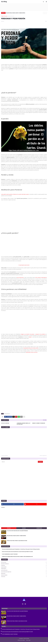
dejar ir (30, 337)
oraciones (24, 576)
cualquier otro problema (40, 334)
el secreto (24, 565)
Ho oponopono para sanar (24, 265)
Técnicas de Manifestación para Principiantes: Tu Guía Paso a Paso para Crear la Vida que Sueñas (21, 549)
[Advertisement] (24, 7)
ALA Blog (4, 2)
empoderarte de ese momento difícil (30, 348)
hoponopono (24, 568)
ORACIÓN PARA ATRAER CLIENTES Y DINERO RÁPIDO (15, 12)
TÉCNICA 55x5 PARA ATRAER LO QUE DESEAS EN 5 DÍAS (17, 540)
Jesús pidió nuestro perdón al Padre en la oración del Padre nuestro (15, 194)
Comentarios (39, 528)
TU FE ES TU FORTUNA (5, 423)
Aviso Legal (28, 640)
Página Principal (4, 16)
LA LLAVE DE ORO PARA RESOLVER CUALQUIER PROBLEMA (17, 530)
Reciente (24, 528)
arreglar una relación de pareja (27, 334)
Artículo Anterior (5, 455)
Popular (8, 528)
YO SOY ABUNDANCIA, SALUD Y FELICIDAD (9, 554)
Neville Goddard (24, 575)
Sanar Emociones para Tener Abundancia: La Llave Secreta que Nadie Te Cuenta (17, 551)
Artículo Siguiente (43, 455)
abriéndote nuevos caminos (31, 352)
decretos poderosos (24, 563)
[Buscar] (19, 462)
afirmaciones (24, 562)
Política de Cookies (21, 640)
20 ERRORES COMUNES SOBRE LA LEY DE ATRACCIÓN (23, 424)
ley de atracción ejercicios (24, 572)
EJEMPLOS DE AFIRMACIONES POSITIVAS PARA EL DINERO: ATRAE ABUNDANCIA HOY (17, 556)
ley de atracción (11, 16)
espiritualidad (24, 567)
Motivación (24, 573)
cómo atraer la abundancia (41, 277)
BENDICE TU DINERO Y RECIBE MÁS (38, 423)
